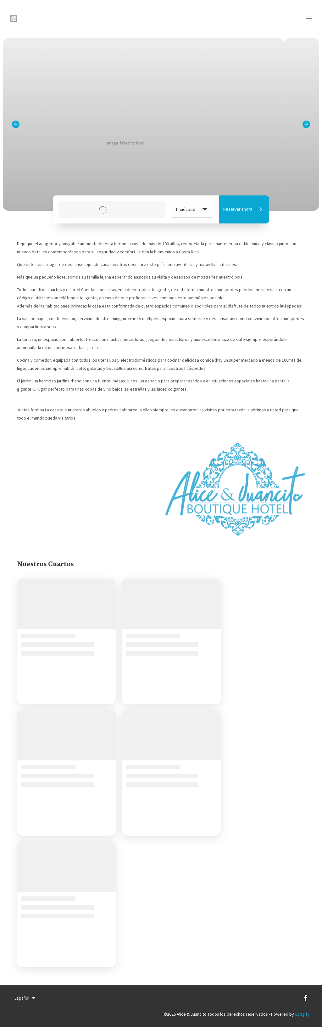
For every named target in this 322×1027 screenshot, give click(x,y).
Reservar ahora (243, 209)
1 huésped (191, 209)
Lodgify (302, 1014)
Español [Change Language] (25, 998)
